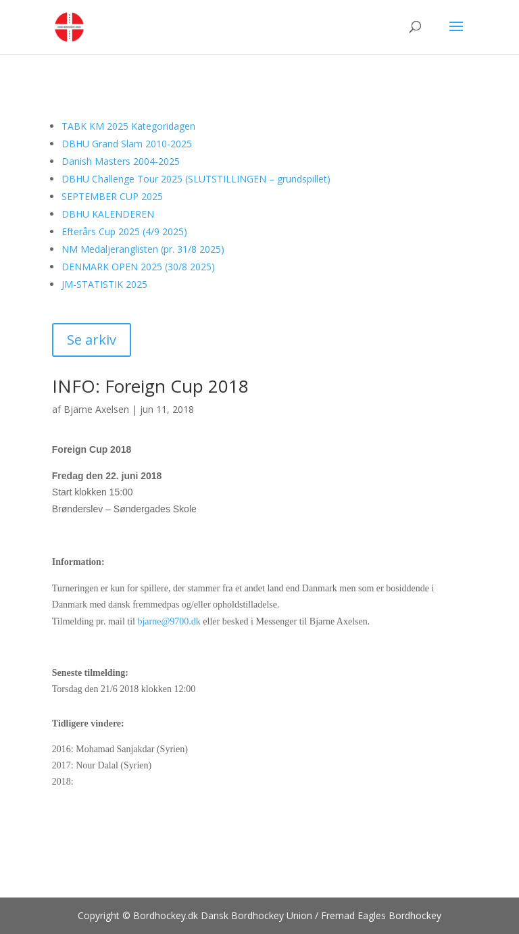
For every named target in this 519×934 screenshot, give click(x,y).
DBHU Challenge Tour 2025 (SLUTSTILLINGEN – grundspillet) (195, 178)
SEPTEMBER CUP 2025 (112, 196)
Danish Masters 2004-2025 (120, 161)
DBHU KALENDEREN (107, 213)
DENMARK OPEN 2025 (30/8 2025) (138, 266)
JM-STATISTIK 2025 (104, 284)
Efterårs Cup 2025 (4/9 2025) (124, 231)
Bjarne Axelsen (96, 409)
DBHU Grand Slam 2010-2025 (126, 143)
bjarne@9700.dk (168, 621)
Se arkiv (91, 339)
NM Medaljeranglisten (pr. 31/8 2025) (142, 249)
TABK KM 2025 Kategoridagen (128, 126)
